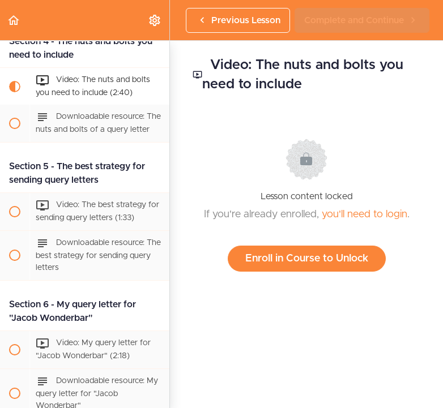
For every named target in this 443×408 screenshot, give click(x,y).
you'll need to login (364, 214)
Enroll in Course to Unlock (306, 259)
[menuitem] (155, 20)
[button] (14, 20)
